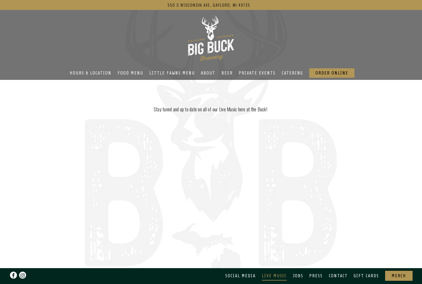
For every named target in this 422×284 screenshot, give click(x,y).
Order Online (331, 73)
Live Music (274, 275)
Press (316, 275)
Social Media (240, 275)
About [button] (208, 73)
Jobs (298, 275)
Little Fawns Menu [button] (172, 73)
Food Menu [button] (130, 73)
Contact (338, 275)
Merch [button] (399, 275)
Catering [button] (292, 73)
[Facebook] (13, 275)
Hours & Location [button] (90, 73)
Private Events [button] (257, 73)
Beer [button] (227, 73)
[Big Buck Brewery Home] (211, 37)
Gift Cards (366, 275)
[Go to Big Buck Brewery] (209, 5)
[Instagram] (22, 275)
